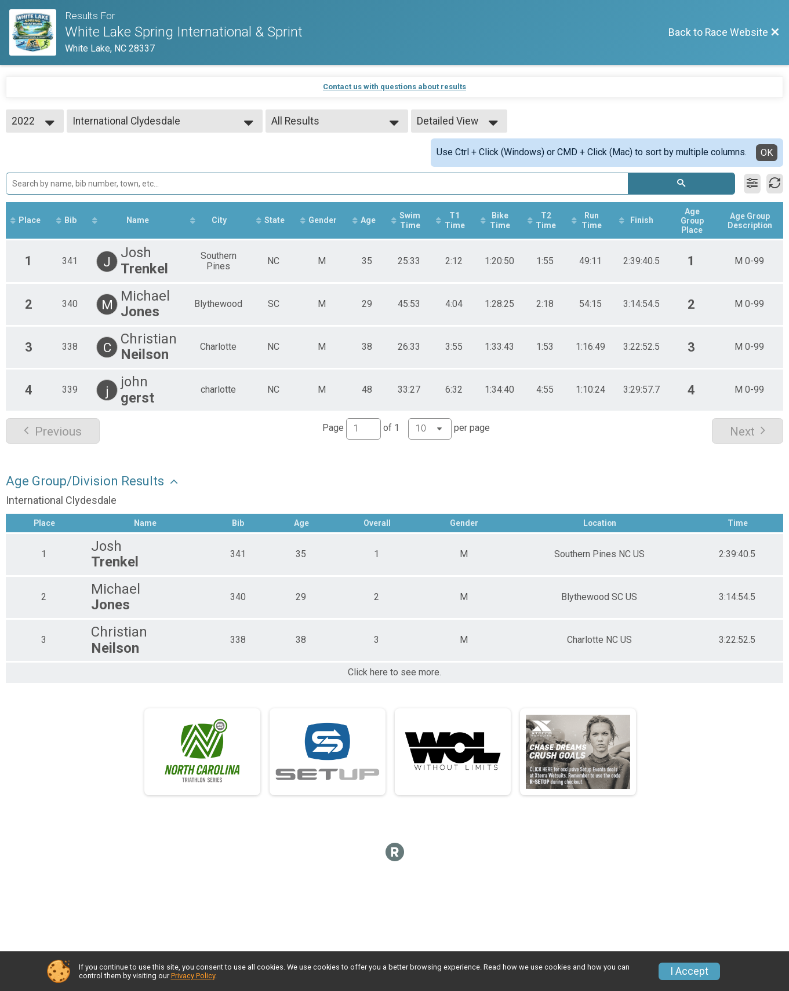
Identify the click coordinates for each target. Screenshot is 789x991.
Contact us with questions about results (394, 86)
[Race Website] (37, 32)
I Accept (689, 971)
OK (767, 152)
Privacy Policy (193, 975)
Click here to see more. (394, 673)
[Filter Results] (752, 183)
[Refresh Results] (774, 183)
